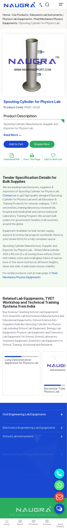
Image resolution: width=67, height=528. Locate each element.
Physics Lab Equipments (17, 19)
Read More (11, 135)
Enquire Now (41, 144)
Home (6, 14)
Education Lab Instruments (46, 14)
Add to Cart (16, 144)
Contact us (9, 195)
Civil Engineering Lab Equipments (24, 430)
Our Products (20, 14)
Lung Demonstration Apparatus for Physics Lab (21, 361)
